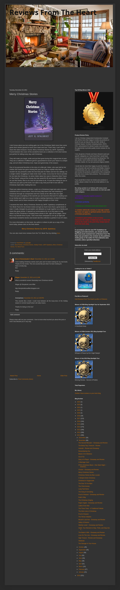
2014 (79, 427)
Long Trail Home (83, 489)
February (82, 569)
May (80, 561)
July (80, 555)
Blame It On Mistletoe (85, 454)
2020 (79, 413)
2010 (79, 575)
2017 (79, 418)
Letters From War (83, 506)
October (81, 547)
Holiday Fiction (38, 244)
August (81, 552)
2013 (79, 429)
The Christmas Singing (85, 500)
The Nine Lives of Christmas (87, 511)
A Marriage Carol (83, 462)
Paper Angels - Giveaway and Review (90, 503)
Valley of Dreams (83, 522)
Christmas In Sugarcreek (86, 480)
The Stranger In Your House (87, 543)
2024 (79, 402)
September (82, 550)
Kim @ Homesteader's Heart (24, 259)
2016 (79, 421)
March (81, 566)
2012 (79, 432)
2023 (79, 404)
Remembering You (84, 451)
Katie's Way (82, 497)
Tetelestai (81, 541)
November (82, 440)
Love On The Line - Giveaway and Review (91, 535)
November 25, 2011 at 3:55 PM (34, 298)
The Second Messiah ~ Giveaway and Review (93, 443)
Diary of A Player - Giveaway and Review (91, 459)
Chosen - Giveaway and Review (88, 469)
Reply (17, 271)
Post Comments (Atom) (25, 379)
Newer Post (13, 376)
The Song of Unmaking (85, 492)
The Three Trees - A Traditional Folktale (90, 508)
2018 (79, 416)
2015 (79, 424)
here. (58, 233)
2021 (79, 410)
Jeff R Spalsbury (47, 244)
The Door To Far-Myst (85, 483)
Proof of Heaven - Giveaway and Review (91, 494)
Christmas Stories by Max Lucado (89, 475)
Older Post (63, 376)
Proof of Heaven (83, 514)
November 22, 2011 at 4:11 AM (30, 277)
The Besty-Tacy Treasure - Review (89, 445)
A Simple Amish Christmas (86, 478)
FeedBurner (97, 261)
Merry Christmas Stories (86, 472)
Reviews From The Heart (53, 12)
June (80, 558)
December (82, 437)
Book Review (18, 244)
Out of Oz (81, 457)
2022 (79, 407)
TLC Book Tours (19, 246)
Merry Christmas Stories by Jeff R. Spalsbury (38, 229)
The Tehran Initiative (84, 517)
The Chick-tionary (84, 486)
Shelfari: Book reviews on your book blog (88, 393)
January (81, 572)
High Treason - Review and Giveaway (90, 538)
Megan (17, 277)
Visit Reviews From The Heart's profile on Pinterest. (91, 299)
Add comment (15, 315)
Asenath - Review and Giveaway (88, 448)
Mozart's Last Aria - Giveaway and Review (91, 519)
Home (39, 376)
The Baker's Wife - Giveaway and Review (91, 532)
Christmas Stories (28, 244)
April (80, 564)
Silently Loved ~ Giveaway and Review (90, 525)
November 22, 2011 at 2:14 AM (45, 259)
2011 (79, 435)
